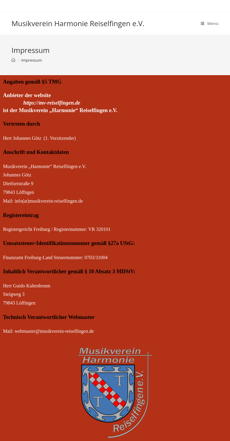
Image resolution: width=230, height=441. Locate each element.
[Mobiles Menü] (210, 23)
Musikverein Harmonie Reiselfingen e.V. (77, 23)
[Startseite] (13, 60)
